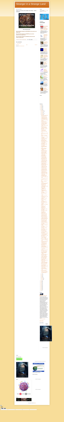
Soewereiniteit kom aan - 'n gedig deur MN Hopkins (44, 127)
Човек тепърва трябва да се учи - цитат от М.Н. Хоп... (44, 251)
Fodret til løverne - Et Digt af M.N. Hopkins (44, 210)
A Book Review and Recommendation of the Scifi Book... (44, 125)
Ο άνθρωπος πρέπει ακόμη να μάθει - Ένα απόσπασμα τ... (44, 262)
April (41, 276)
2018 (41, 282)
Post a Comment (19, 43)
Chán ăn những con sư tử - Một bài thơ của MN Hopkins (44, 183)
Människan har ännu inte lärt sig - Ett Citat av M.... (44, 264)
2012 (41, 288)
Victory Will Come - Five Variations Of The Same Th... (44, 121)
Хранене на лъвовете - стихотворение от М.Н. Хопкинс (44, 190)
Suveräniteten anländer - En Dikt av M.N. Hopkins (44, 161)
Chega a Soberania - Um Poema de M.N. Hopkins (44, 158)
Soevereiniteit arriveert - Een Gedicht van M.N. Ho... (44, 171)
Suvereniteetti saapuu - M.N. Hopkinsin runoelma (44, 163)
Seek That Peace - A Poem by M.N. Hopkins (46, 82)
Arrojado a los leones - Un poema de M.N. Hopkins (44, 215)
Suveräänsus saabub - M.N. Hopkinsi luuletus (44, 154)
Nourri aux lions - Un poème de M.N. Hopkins (44, 223)
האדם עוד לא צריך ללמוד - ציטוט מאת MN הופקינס (44, 248)
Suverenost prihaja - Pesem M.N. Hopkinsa (44, 145)
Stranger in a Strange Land (31, 4)
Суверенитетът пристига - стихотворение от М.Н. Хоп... (44, 147)
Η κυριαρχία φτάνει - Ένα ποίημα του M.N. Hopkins (44, 166)
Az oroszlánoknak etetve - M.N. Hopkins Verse (44, 196)
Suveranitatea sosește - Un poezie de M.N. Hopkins (44, 150)
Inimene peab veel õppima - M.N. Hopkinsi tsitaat (44, 257)
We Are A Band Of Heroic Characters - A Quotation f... (44, 123)
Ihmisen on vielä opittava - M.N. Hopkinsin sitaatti (44, 265)
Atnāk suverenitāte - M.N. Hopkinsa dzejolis (43, 155)
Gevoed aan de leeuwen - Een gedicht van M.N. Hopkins (44, 218)
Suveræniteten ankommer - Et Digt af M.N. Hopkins (44, 164)
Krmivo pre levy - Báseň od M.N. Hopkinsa (44, 201)
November (42, 111)
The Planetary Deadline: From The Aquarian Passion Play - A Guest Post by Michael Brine (45, 50)
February (42, 278)
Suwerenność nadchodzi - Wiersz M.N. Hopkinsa (44, 152)
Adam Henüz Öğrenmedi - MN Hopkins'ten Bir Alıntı (44, 246)
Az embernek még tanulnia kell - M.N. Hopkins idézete (44, 234)
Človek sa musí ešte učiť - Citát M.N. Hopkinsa (44, 235)
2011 (41, 289)
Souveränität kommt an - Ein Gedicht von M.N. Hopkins (44, 172)
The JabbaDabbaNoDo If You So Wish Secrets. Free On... (44, 118)
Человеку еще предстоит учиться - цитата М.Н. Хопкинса (44, 253)
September (42, 113)
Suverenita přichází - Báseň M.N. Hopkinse (44, 143)
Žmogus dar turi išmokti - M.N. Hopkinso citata (44, 259)
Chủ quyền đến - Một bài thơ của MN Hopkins (44, 138)
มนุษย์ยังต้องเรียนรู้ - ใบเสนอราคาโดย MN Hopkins (44, 243)
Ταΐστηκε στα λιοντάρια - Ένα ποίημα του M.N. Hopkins (44, 217)
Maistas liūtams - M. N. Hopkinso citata (43, 206)
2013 (41, 287)
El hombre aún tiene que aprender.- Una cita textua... (44, 270)
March (42, 277)
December (42, 110)
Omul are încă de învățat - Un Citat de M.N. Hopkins (44, 254)
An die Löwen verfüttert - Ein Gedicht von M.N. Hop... (44, 221)
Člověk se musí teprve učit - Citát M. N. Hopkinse (44, 237)
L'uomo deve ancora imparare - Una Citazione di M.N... (44, 272)
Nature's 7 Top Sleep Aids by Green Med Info (44, 229)
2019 (41, 281)
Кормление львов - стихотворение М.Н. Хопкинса (43, 188)
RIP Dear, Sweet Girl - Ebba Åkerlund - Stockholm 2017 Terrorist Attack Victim (45, 63)
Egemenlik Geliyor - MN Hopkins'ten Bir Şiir (43, 130)
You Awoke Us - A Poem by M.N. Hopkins (44, 227)
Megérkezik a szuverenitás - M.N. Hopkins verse (44, 140)
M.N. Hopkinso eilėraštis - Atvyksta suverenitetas (44, 157)
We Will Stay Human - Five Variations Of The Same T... (44, 117)
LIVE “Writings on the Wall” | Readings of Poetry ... (44, 175)
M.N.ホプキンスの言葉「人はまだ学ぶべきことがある (44, 238)
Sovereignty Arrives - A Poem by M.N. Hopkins (44, 174)
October (42, 112)
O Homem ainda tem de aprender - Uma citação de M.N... (44, 269)
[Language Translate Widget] (44, 10)
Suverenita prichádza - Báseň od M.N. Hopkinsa (44, 142)
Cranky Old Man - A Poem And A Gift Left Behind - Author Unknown (46, 43)
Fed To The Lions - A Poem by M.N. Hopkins (44, 226)
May (41, 275)
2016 (41, 284)
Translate (44, 11)
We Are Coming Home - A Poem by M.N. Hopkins (44, 231)
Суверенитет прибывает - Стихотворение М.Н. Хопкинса (44, 149)
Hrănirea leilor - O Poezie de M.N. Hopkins (44, 192)
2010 (41, 290)
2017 (41, 283)
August (42, 114)
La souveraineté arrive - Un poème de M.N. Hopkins (44, 169)
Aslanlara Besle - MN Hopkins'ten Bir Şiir (43, 184)
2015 (41, 285)
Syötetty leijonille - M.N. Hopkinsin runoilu (43, 212)
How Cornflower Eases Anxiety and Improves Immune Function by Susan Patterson (46, 56)
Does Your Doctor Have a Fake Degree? (46, 76)
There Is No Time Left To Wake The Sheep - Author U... (44, 115)
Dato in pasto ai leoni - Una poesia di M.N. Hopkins (44, 220)
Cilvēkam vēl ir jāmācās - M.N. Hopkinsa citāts (44, 260)
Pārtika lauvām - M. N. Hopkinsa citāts (43, 207)
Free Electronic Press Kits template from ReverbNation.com (40, 361)
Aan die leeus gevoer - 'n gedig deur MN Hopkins (44, 186)
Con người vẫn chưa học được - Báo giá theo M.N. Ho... (44, 241)
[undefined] (2, 408)
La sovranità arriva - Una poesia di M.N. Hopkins (44, 167)
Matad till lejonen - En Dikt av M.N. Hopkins (44, 209)
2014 (41, 286)
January (42, 279)
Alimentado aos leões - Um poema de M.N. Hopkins (44, 213)
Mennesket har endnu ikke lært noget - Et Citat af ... (44, 267)
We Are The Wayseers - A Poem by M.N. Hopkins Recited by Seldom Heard (46, 70)
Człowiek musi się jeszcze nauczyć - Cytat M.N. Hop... (44, 256)
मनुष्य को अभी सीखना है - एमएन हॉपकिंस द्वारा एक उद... (44, 244)
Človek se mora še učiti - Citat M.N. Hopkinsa (44, 232)
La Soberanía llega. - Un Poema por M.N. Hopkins (44, 160)
